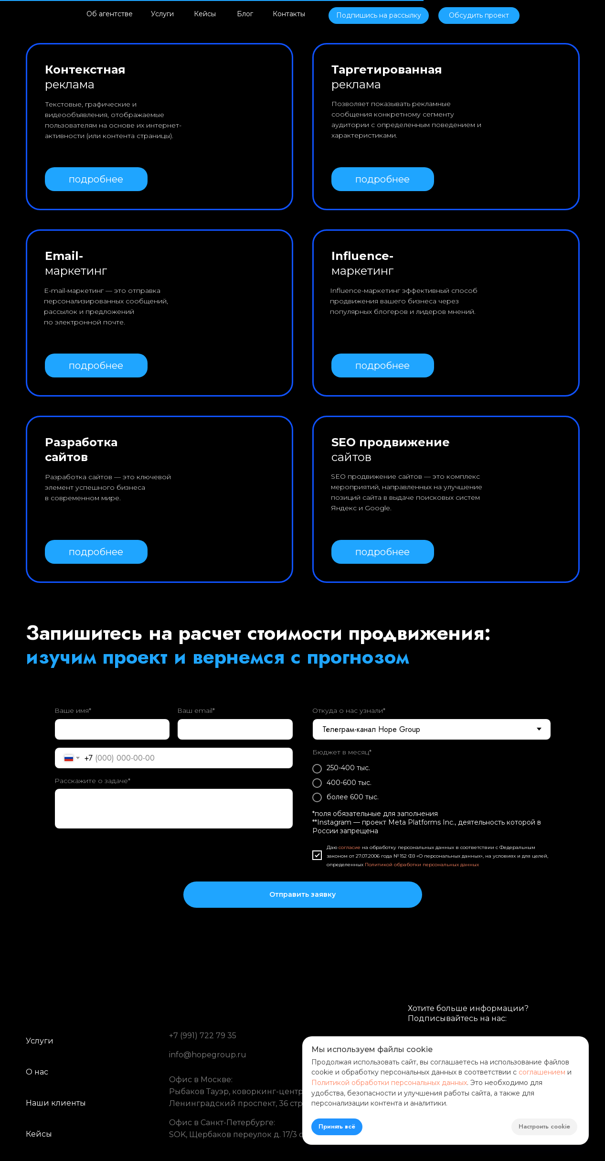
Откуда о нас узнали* (348, 710)
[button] (379, 15)
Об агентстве (109, 14)
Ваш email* (196, 710)
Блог (245, 14)
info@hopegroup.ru (207, 1054)
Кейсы (205, 14)
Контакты (289, 14)
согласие (350, 847)
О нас (37, 1071)
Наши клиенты (56, 1102)
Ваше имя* (72, 710)
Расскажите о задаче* (92, 780)
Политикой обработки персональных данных (422, 864)
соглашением (542, 1072)
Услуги (162, 14)
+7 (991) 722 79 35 (202, 1035)
